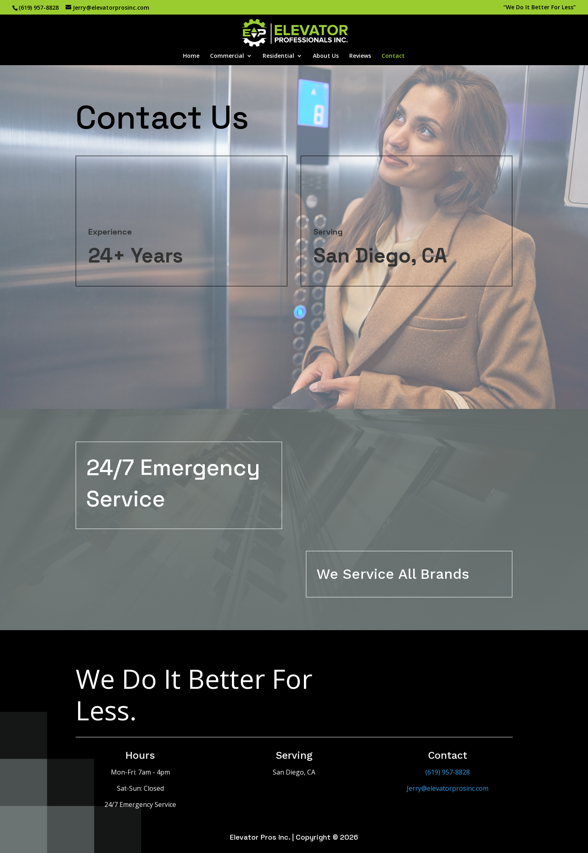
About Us (326, 56)
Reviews (360, 56)
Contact (393, 56)
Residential (278, 56)
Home (191, 56)
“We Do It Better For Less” (539, 7)
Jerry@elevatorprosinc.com (447, 788)
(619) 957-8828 (39, 7)
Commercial (227, 56)
